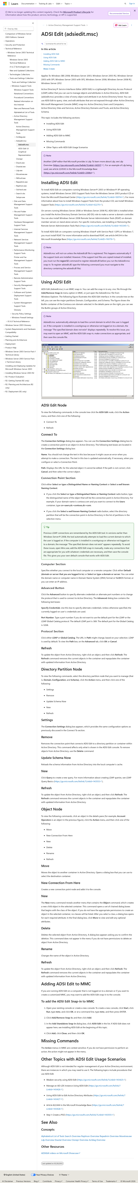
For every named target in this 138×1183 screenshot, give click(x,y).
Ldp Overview (47, 1139)
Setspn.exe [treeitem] (20, 197)
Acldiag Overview (97, 1139)
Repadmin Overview (109, 1136)
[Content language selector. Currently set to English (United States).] (14, 1175)
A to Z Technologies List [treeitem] (19, 66)
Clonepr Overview (80, 1139)
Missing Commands (51, 64)
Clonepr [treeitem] (19, 159)
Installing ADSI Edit (51, 54)
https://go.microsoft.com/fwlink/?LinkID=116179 (89, 239)
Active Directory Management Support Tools (66, 25)
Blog (35, 1181)
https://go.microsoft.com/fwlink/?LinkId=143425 (100, 1079)
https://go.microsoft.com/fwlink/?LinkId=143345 (103, 225)
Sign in (132, 3)
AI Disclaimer (7, 1181)
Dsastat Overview (63, 1139)
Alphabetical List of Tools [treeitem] (24, 112)
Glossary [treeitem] (17, 309)
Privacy (58, 1181)
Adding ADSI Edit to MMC (54, 61)
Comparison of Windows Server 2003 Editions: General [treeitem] (18, 35)
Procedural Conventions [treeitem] (24, 97)
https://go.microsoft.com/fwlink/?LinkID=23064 (68, 172)
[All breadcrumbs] (43, 25)
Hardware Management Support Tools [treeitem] (24, 224)
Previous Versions (23, 1181)
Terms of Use (97, 1181)
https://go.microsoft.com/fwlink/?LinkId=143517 (77, 165)
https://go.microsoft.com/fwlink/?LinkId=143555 (89, 1114)
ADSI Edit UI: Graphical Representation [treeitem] (24, 151)
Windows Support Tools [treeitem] (24, 89)
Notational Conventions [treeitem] (24, 93)
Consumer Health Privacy (76, 1181)
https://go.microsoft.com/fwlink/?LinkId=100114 (99, 197)
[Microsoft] (5, 3)
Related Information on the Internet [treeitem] (23, 103)
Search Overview (73, 1136)
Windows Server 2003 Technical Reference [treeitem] (19, 61)
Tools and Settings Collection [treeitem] (24, 82)
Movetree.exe (125, 1136)
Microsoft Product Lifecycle (76, 12)
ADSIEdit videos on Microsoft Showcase (59, 1153)
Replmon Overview (90, 1136)
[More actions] (131, 25)
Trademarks (110, 1181)
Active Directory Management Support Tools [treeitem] (25, 129)
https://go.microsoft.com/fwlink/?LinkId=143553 (77, 781)
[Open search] (125, 3)
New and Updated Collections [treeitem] (22, 70)
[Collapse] (33, 23)
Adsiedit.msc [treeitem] (23, 144)
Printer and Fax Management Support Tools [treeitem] (23, 260)
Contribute (47, 1181)
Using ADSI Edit (49, 57)
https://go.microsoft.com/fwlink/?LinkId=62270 (77, 204)
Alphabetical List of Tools (52, 1136)
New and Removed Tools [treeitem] (24, 108)
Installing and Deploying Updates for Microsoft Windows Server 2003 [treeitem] (20, 367)
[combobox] (18, 29)
